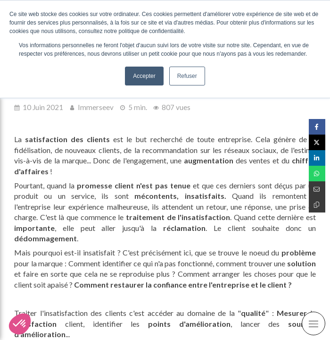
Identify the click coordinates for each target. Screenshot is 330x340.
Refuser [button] (187, 76)
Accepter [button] (144, 76)
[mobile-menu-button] (313, 323)
